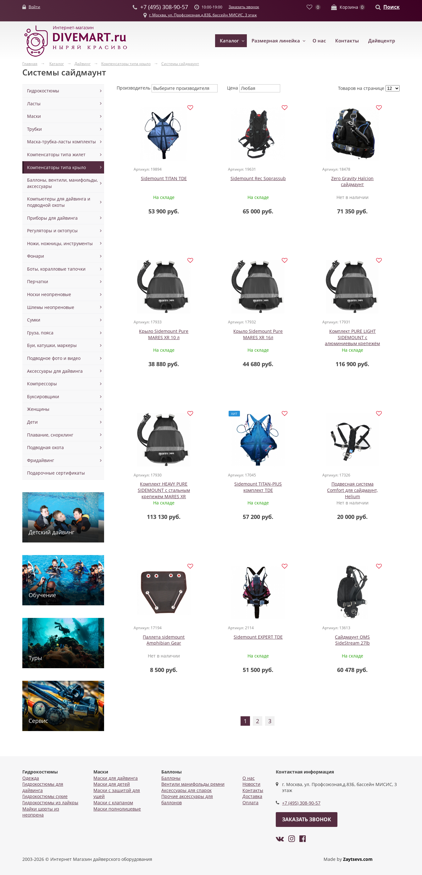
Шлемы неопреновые (50, 307)
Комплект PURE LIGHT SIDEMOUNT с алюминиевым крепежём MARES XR (222, 342)
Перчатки (37, 281)
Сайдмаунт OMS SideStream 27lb (364, 490)
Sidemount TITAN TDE (152, 179)
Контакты (347, 40)
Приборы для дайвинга (52, 218)
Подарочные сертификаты (56, 473)
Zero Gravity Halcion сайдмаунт (293, 182)
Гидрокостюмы (43, 91)
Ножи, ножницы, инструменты (60, 243)
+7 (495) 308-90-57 (301, 803)
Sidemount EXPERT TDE (293, 487)
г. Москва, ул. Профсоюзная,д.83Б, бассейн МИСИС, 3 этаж (203, 15)
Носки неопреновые (49, 294)
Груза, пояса (40, 333)
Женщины (38, 409)
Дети (32, 422)
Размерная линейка (276, 40)
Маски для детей (111, 784)
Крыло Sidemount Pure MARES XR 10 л (364, 182)
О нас (319, 40)
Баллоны (170, 778)
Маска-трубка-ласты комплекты (61, 142)
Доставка (252, 796)
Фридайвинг (40, 460)
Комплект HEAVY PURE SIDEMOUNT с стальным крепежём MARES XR (293, 339)
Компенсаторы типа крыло (56, 167)
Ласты (34, 104)
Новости (251, 784)
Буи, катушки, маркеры (52, 345)
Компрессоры (42, 384)
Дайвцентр (381, 40)
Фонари (35, 256)
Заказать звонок (244, 6)
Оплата (250, 803)
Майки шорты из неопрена (40, 812)
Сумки (33, 320)
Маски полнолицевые (117, 809)
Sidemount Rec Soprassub (222, 179)
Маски (34, 116)
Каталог (229, 40)
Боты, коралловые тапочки (56, 269)
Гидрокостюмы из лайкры (50, 803)
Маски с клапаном (113, 803)
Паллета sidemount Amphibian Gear (223, 490)
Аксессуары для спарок (186, 790)
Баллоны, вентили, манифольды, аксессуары (62, 183)
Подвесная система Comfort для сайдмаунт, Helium (152, 493)
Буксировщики (43, 396)
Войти (34, 6)
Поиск (391, 6)
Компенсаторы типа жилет (56, 154)
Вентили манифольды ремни (193, 784)
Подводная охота (45, 447)
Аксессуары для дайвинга (55, 371)
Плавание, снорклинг (50, 435)
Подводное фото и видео (54, 358)
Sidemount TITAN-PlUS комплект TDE (364, 336)
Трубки (34, 129)
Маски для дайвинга (115, 778)
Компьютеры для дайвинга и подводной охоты (58, 202)
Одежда (30, 778)
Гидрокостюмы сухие (45, 796)
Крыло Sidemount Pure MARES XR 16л (152, 336)
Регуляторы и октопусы (52, 231)
